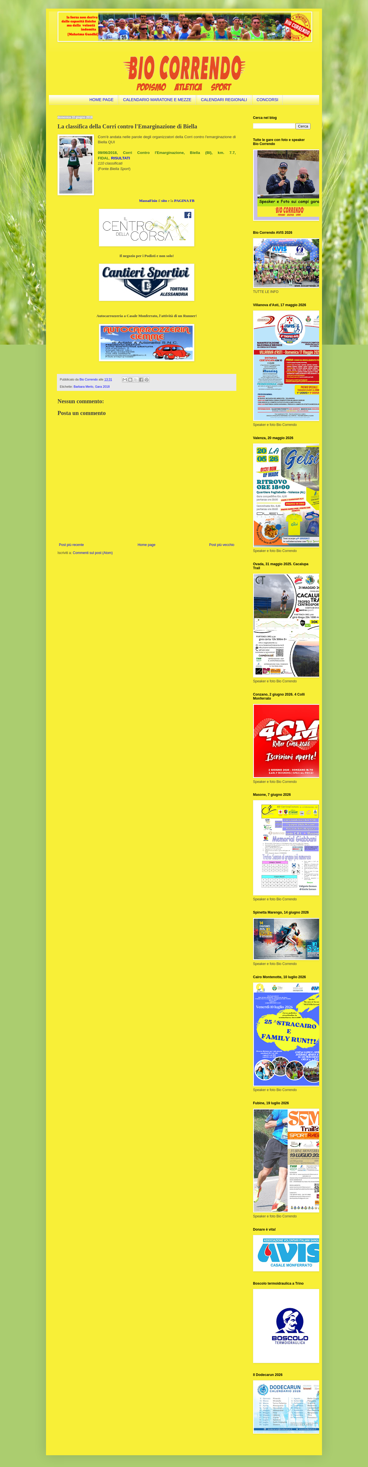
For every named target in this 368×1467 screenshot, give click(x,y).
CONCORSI (267, 99)
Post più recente (71, 545)
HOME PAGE (101, 99)
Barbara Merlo (83, 386)
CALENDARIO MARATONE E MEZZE (157, 99)
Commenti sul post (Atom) (93, 553)
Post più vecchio (221, 545)
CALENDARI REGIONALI (224, 99)
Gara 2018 (102, 386)
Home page (147, 545)
